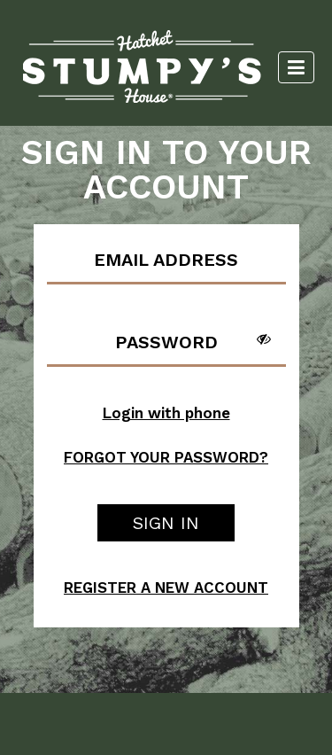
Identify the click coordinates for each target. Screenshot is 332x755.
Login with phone (166, 413)
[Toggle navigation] (296, 67)
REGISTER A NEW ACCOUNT (166, 587)
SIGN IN (166, 522)
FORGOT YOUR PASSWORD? (166, 457)
